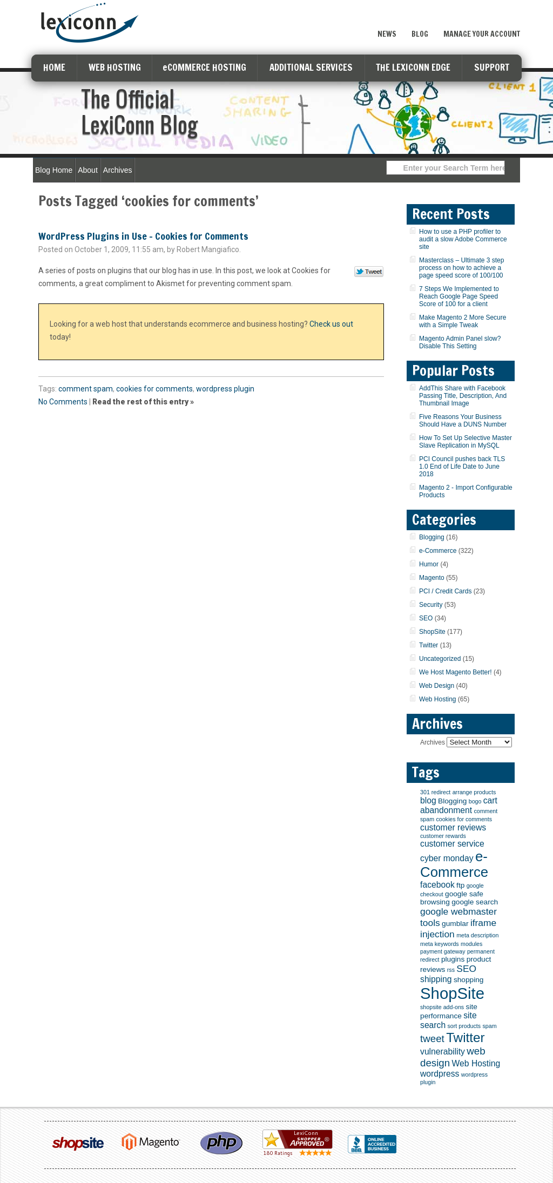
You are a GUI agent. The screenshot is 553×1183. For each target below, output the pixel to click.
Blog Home (53, 170)
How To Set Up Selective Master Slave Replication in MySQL (465, 441)
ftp (460, 885)
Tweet (369, 272)
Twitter (428, 645)
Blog (420, 34)
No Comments (62, 401)
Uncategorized (440, 659)
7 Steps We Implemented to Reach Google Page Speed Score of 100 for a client (459, 296)
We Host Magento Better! (455, 672)
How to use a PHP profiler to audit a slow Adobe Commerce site (463, 239)
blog (428, 800)
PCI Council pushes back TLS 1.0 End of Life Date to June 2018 (462, 466)
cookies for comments (154, 388)
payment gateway (443, 951)
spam (489, 1026)
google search (474, 902)
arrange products (474, 792)
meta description (477, 935)
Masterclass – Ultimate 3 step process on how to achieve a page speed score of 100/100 (461, 267)
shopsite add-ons (442, 1007)
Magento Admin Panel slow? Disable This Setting (460, 342)
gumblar (455, 924)
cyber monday (447, 858)
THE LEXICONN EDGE (413, 67)
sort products (464, 1026)
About (88, 170)
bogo (475, 801)
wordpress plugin (225, 388)
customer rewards (443, 836)
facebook (437, 884)
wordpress (439, 1073)
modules (471, 944)
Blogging (431, 537)
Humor (429, 564)
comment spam (85, 388)
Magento (431, 578)
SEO (426, 618)
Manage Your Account (481, 34)
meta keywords (439, 944)
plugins (452, 959)
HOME (54, 67)
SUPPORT (491, 67)
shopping (469, 980)
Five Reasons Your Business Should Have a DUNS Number (463, 420)
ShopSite (432, 632)
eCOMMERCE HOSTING (204, 67)
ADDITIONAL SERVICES (311, 67)
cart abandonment (458, 805)
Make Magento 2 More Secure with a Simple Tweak (462, 321)
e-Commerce (437, 551)
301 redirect (435, 792)
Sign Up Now (481, 12)
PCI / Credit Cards (445, 591)
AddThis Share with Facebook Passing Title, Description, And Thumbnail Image (463, 395)
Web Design (436, 685)
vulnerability (442, 1051)
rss (451, 969)
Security (430, 605)
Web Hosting (437, 699)
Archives (117, 170)
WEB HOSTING (115, 67)
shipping (436, 979)
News (386, 34)
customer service (452, 843)
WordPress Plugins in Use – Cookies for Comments (143, 236)
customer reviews (453, 827)
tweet (432, 1038)
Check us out (331, 324)
